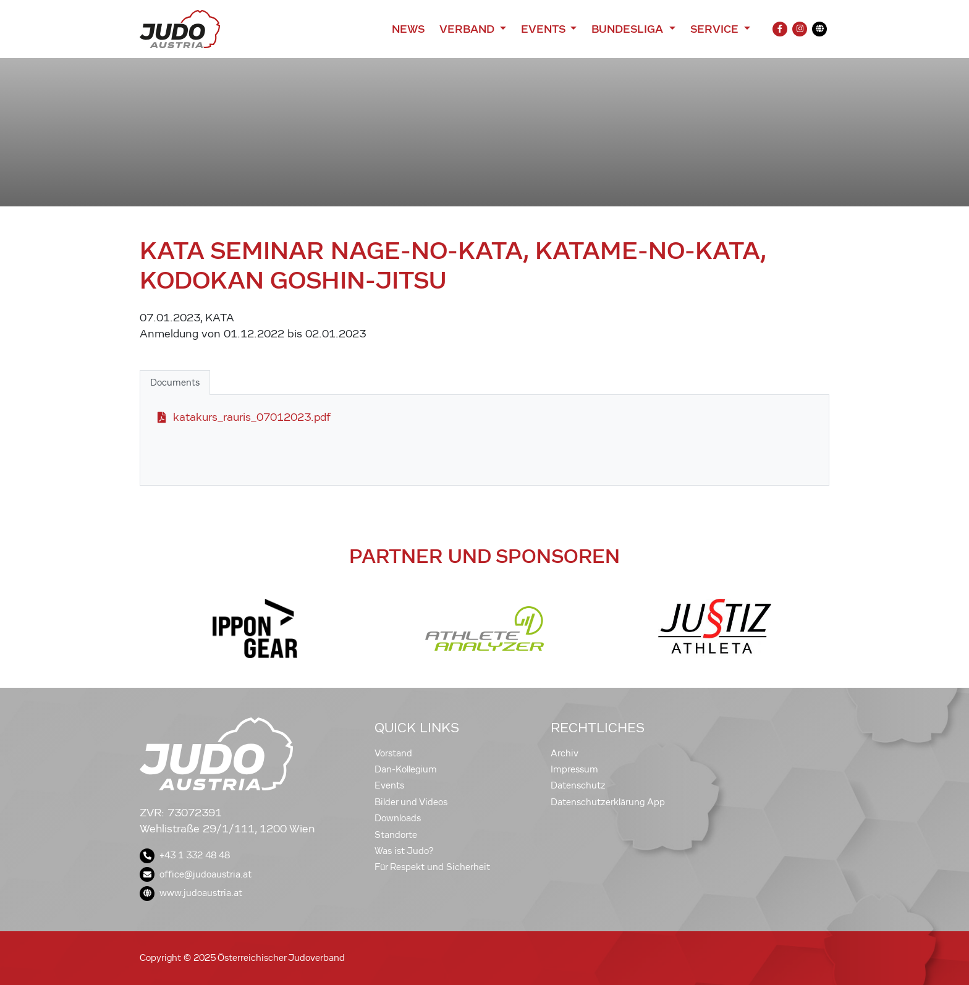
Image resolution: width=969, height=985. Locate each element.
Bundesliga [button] (628, 29)
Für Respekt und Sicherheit (432, 867)
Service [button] (716, 29)
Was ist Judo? (404, 850)
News (408, 29)
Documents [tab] (175, 382)
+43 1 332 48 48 (185, 855)
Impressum (574, 769)
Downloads (397, 818)
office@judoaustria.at (196, 874)
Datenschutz (578, 785)
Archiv (564, 753)
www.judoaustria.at (191, 892)
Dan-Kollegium (405, 769)
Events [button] (544, 29)
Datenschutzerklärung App (608, 802)
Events (389, 785)
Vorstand (393, 753)
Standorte (395, 834)
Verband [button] (468, 29)
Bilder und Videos (410, 802)
